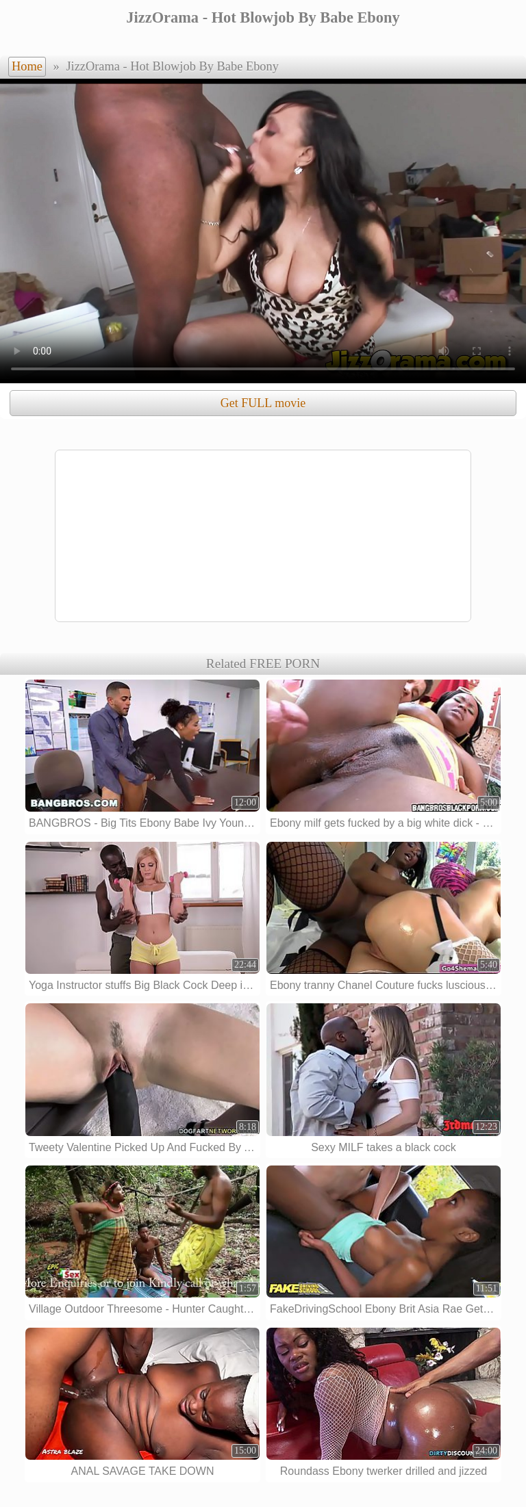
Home (27, 66)
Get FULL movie (263, 403)
